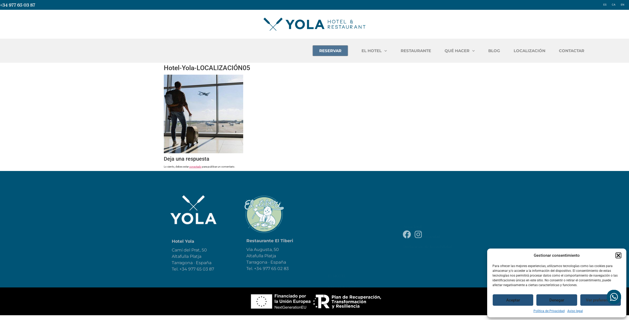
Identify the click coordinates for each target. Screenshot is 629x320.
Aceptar (513, 300)
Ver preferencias (600, 300)
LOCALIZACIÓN (593, 50)
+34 (258, 274)
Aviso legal (575, 311)
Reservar (337, 249)
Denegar (556, 300)
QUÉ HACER (524, 51)
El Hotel (337, 203)
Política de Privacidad (549, 311)
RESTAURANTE (480, 50)
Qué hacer (339, 226)
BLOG (558, 50)
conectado (195, 166)
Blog (333, 238)
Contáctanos (342, 273)
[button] (618, 255)
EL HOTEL (438, 51)
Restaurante (342, 214)
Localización (342, 261)
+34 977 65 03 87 (17, 5)
